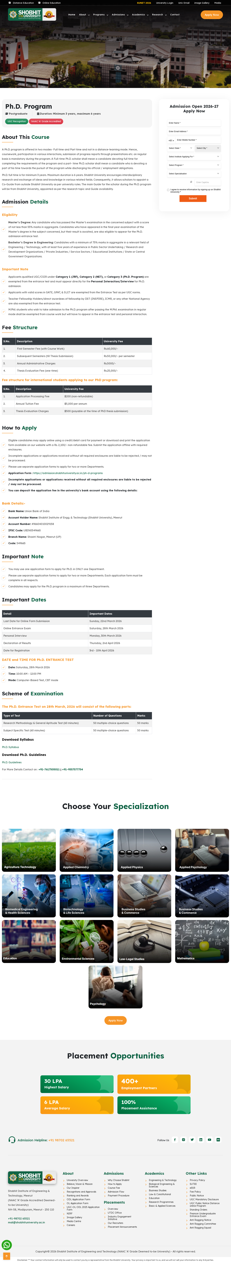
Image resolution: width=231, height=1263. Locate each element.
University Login (164, 2)
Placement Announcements (122, 1227)
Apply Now (212, 14)
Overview (113, 1209)
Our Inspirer (73, 1188)
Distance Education (23, 2)
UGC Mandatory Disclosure (204, 1199)
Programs (99, 14)
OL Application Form (77, 1203)
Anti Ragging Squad (200, 1227)
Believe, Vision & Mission (80, 1184)
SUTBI (193, 1184)
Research (158, 14)
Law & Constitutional (160, 1194)
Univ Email (183, 2)
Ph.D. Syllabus (10, 747)
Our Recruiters (115, 1223)
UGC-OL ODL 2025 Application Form (83, 1208)
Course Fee (114, 1188)
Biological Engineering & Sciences (162, 1185)
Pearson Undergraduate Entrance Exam (203, 1214)
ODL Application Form (78, 1199)
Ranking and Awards (78, 1195)
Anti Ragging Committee (203, 1224)
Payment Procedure (118, 1195)
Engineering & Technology (163, 1180)
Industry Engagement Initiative (119, 1217)
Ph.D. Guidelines (11, 762)
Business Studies (158, 1190)
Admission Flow (116, 1191)
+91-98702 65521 (19, 1218)
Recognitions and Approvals (81, 1191)
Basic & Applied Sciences (162, 1206)
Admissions (118, 14)
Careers (71, 1225)
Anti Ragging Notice (200, 1220)
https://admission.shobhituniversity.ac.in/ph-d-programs (68, 473)
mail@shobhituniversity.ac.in (26, 1222)
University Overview (77, 1180)
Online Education (52, 2)
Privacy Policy (197, 1180)
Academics (138, 14)
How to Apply (115, 1184)
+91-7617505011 (49, 769)
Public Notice (197, 1195)
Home (71, 14)
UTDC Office (115, 1212)
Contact (175, 14)
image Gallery (201, 2)
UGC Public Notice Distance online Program (204, 1204)
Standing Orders (198, 1209)
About (83, 14)
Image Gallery (74, 1217)
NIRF (70, 1213)
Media (217, 2)
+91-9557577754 (72, 769)
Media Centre (74, 1221)
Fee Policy (195, 1191)
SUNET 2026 (144, 2)
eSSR (192, 1188)
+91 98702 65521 (61, 1140)
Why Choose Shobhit (118, 1180)
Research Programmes (161, 1202)
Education (154, 1198)
